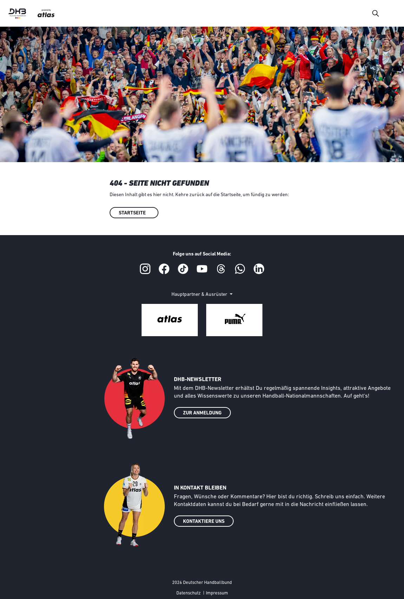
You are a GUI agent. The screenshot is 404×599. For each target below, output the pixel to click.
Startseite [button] (132, 213)
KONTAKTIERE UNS (203, 521)
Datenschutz (188, 593)
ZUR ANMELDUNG (202, 413)
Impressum (217, 593)
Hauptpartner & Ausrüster (199, 294)
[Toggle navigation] (375, 13)
